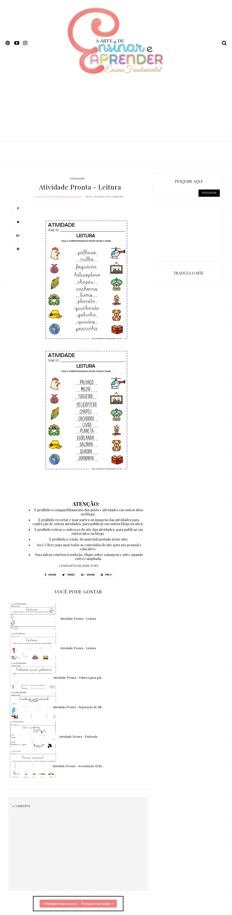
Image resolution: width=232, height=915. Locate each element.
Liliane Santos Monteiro (51, 196)
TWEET (68, 574)
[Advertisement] (116, 113)
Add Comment (114, 196)
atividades (77, 178)
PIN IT (106, 574)
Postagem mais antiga (97, 903)
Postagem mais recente (60, 903)
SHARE (50, 574)
